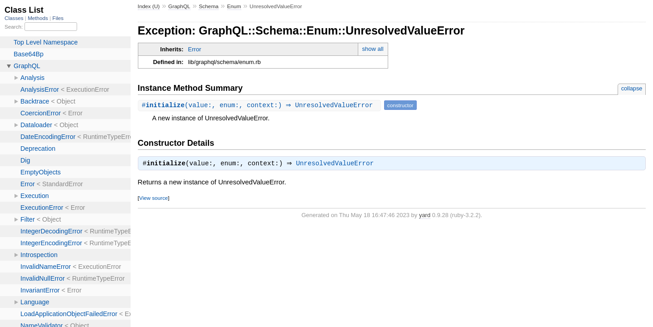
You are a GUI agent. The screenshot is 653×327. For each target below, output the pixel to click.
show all (373, 48)
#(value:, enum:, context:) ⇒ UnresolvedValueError (260, 105)
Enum (234, 6)
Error (194, 49)
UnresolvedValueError (337, 164)
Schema (208, 6)
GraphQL (179, 6)
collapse (632, 88)
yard (424, 216)
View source (153, 199)
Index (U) (149, 6)
